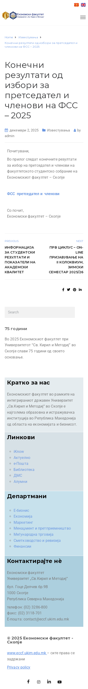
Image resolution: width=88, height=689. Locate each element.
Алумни (20, 481)
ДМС (18, 475)
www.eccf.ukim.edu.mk (26, 653)
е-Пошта (21, 463)
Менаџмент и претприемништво (42, 528)
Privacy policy (18, 667)
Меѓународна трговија (34, 534)
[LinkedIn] (49, 681)
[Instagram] (38, 681)
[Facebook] (28, 681)
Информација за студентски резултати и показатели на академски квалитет (20, 259)
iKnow (19, 451)
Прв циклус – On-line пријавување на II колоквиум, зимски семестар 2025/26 (66, 259)
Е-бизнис (21, 510)
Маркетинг (23, 522)
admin (10, 136)
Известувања (58, 130)
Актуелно (22, 457)
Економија (23, 516)
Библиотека (24, 469)
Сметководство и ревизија (37, 540)
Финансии (22, 546)
